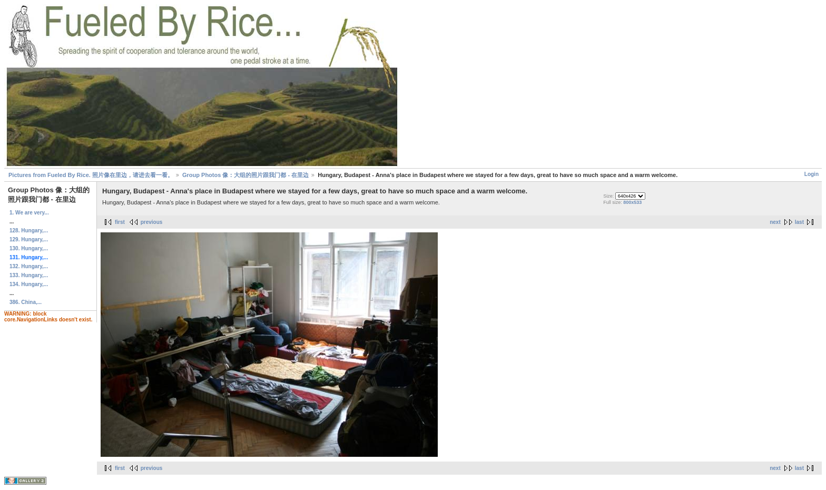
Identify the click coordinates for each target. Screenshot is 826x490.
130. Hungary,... (28, 248)
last (799, 222)
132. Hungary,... (28, 266)
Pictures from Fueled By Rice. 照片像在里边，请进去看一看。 (90, 175)
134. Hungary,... (28, 284)
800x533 (632, 202)
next (775, 222)
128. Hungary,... (28, 230)
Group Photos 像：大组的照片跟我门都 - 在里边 (245, 175)
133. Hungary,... (28, 275)
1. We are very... (29, 212)
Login (811, 174)
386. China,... (25, 302)
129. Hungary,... (28, 239)
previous (152, 222)
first (120, 222)
